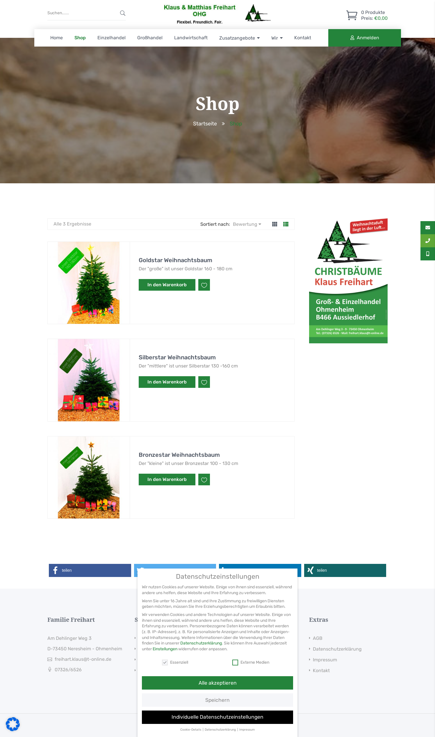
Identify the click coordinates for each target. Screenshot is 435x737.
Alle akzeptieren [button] (218, 687)
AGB (317, 638)
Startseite (205, 123)
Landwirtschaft (191, 37)
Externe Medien (250, 667)
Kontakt (302, 37)
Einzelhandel (111, 37)
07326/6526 (68, 669)
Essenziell (175, 667)
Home (56, 37)
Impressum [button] (247, 734)
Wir (274, 38)
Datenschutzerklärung (337, 649)
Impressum (325, 660)
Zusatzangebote (237, 38)
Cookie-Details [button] (191, 734)
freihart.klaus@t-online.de (83, 659)
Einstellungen (165, 653)
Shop (80, 37)
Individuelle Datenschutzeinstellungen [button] (217, 722)
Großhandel (150, 37)
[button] (90, 570)
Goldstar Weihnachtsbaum (175, 260)
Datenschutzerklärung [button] (221, 734)
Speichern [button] (217, 705)
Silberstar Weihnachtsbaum (177, 357)
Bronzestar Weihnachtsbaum (179, 454)
